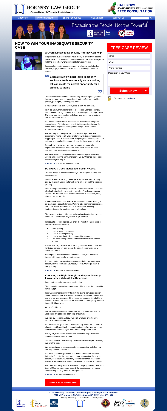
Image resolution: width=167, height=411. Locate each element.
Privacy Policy (98, 397)
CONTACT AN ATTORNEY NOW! (62, 382)
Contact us (50, 163)
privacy (131, 98)
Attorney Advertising (68, 397)
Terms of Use (84, 397)
